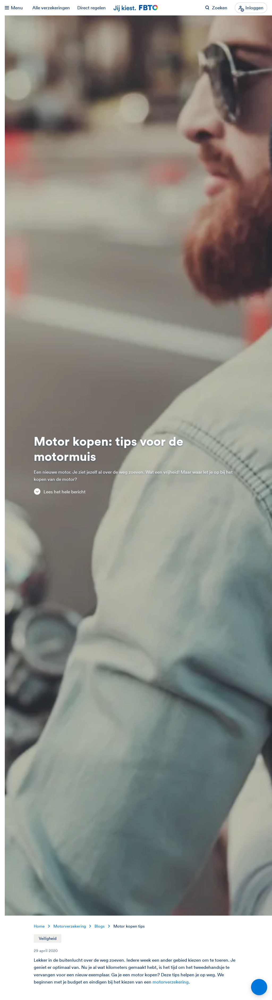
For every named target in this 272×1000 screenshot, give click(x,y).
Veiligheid (48, 938)
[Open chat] (259, 987)
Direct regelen (91, 7)
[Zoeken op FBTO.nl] (216, 7)
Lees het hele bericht (60, 491)
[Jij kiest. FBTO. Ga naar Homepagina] (136, 7)
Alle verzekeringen (51, 7)
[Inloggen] (251, 7)
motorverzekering (170, 982)
